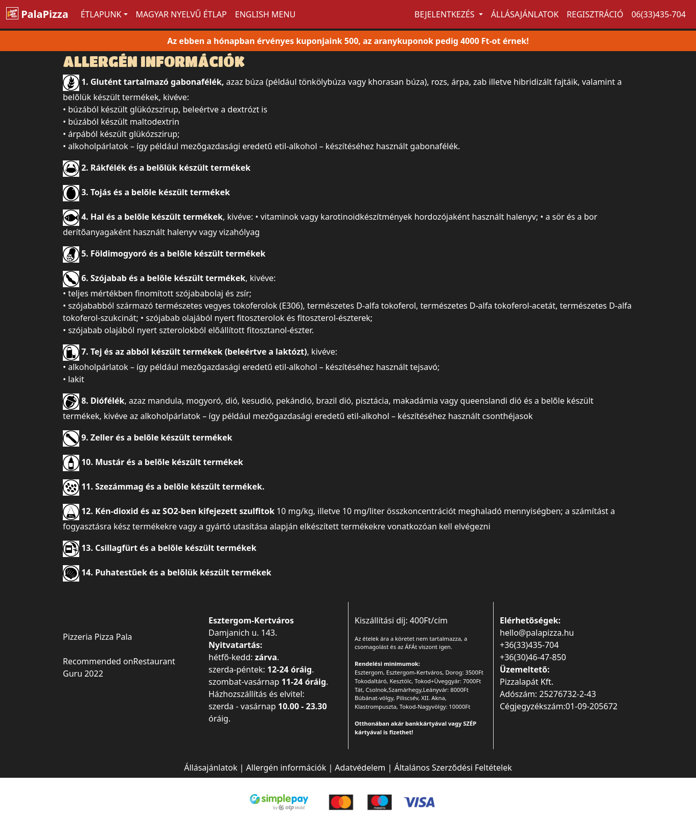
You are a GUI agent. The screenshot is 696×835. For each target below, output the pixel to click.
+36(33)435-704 (529, 645)
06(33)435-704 (659, 14)
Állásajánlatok (525, 14)
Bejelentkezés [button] (445, 14)
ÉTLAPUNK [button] (101, 14)
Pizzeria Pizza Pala (97, 636)
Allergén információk (286, 767)
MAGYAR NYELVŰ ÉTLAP (181, 14)
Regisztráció (595, 14)
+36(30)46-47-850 (533, 657)
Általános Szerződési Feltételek (453, 767)
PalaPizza (37, 14)
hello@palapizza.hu (537, 632)
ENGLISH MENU (265, 14)
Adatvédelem (360, 767)
